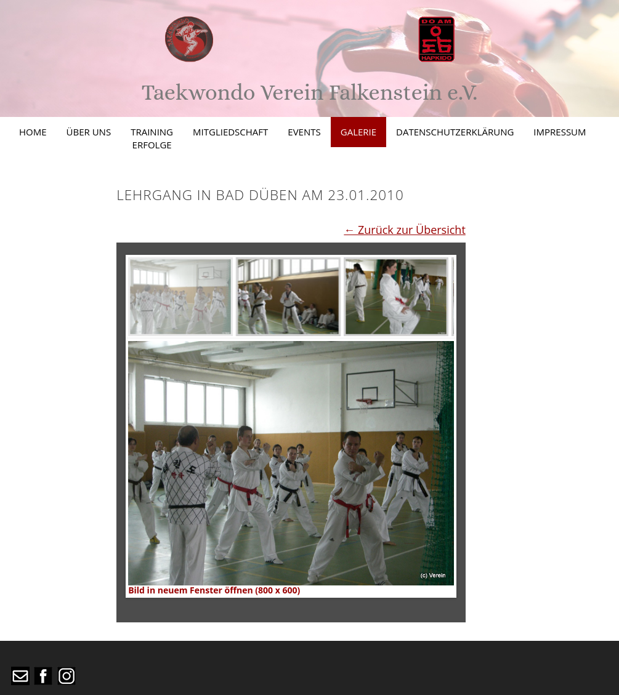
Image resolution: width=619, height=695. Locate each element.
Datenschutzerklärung (455, 132)
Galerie (358, 132)
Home (33, 132)
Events (304, 132)
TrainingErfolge (152, 138)
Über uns (89, 132)
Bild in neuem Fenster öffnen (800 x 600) (214, 590)
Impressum (559, 132)
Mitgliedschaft (230, 132)
